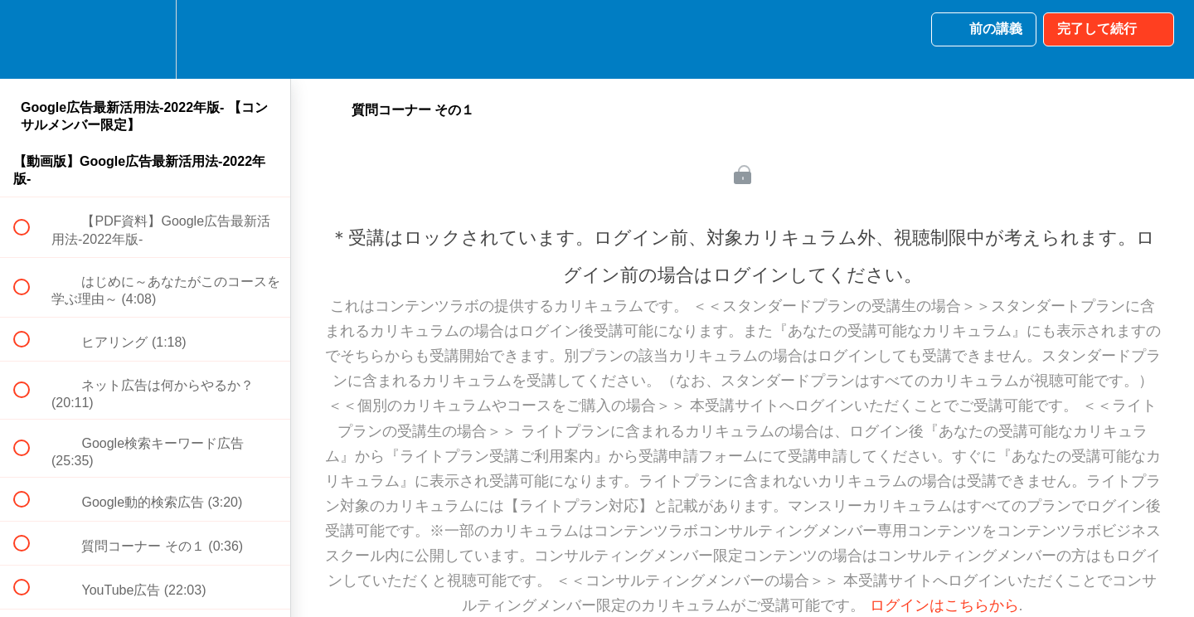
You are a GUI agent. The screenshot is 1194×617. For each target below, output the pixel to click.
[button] (30, 39)
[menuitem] (145, 39)
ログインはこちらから (944, 605)
